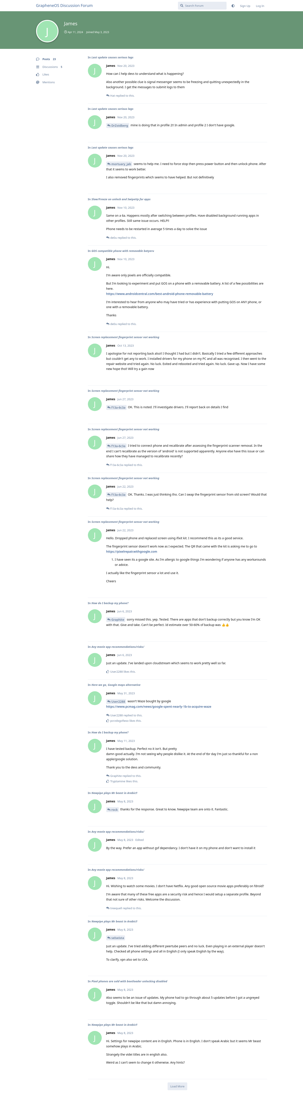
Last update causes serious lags (112, 57)
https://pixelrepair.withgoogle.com (131, 551)
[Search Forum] (202, 6)
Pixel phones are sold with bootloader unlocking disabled (129, 981)
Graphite (117, 620)
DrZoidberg (119, 125)
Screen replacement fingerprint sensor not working (125, 337)
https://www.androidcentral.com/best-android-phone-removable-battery (159, 294)
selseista (117, 938)
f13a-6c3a (118, 407)
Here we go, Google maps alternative (115, 685)
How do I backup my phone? (109, 603)
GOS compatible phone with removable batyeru (122, 251)
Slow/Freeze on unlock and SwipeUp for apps (121, 199)
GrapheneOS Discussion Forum (64, 5)
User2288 (118, 701)
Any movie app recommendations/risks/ (117, 647)
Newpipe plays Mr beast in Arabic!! (114, 793)
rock (114, 810)
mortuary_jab (121, 164)
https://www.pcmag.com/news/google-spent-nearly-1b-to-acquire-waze (158, 706)
